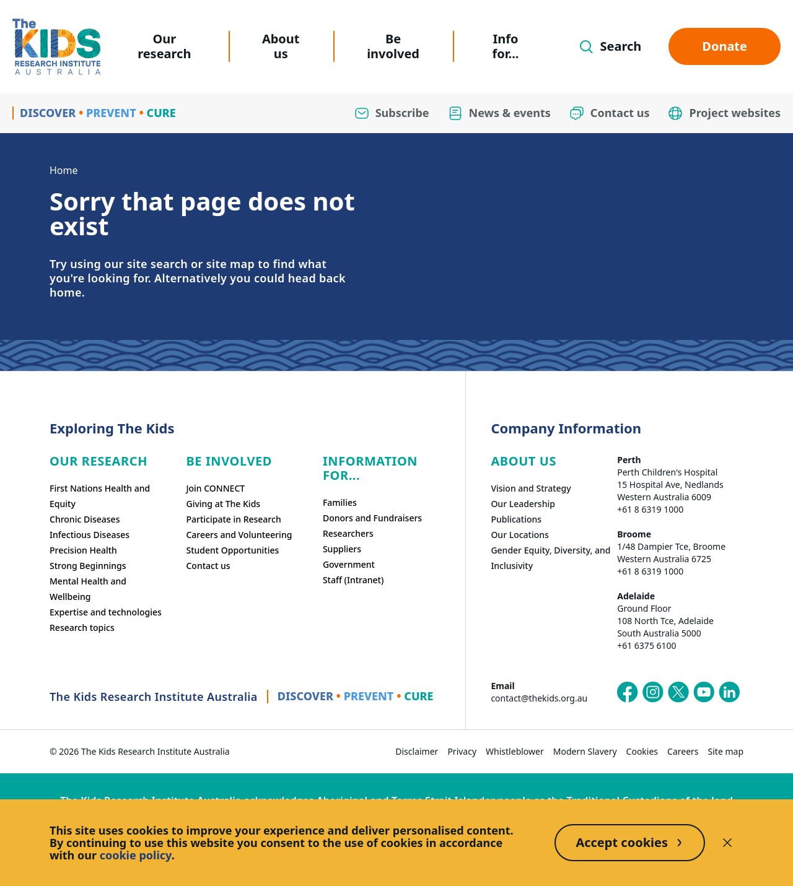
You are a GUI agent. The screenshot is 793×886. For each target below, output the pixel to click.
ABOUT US (523, 461)
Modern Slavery (585, 751)
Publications (516, 519)
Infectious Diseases (89, 535)
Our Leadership (523, 504)
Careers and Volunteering (239, 535)
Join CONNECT (215, 488)
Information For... (370, 468)
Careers (682, 751)
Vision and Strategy (531, 488)
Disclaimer (416, 751)
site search (157, 263)
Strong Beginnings (88, 565)
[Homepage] (56, 46)
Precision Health (83, 550)
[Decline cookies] (727, 843)
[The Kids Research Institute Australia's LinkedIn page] (729, 692)
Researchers (348, 533)
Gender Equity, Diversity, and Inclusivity (550, 557)
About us (281, 46)
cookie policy (136, 855)
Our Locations (520, 535)
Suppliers (342, 549)
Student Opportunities (232, 550)
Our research (164, 46)
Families (340, 502)
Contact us (208, 565)
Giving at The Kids (223, 504)
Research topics (82, 627)
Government (349, 564)
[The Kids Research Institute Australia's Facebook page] (627, 692)
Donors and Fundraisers (372, 518)
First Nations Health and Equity (100, 496)
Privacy (461, 751)
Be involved (393, 46)
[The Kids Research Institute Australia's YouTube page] (703, 692)
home (66, 292)
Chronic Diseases (85, 519)
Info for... (506, 46)
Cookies (642, 751)
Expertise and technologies (106, 612)
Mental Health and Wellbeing (88, 588)
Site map (725, 751)
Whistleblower (515, 751)
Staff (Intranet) (353, 580)
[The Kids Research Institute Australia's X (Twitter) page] (678, 692)
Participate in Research (233, 519)
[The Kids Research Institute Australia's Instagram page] (653, 692)
